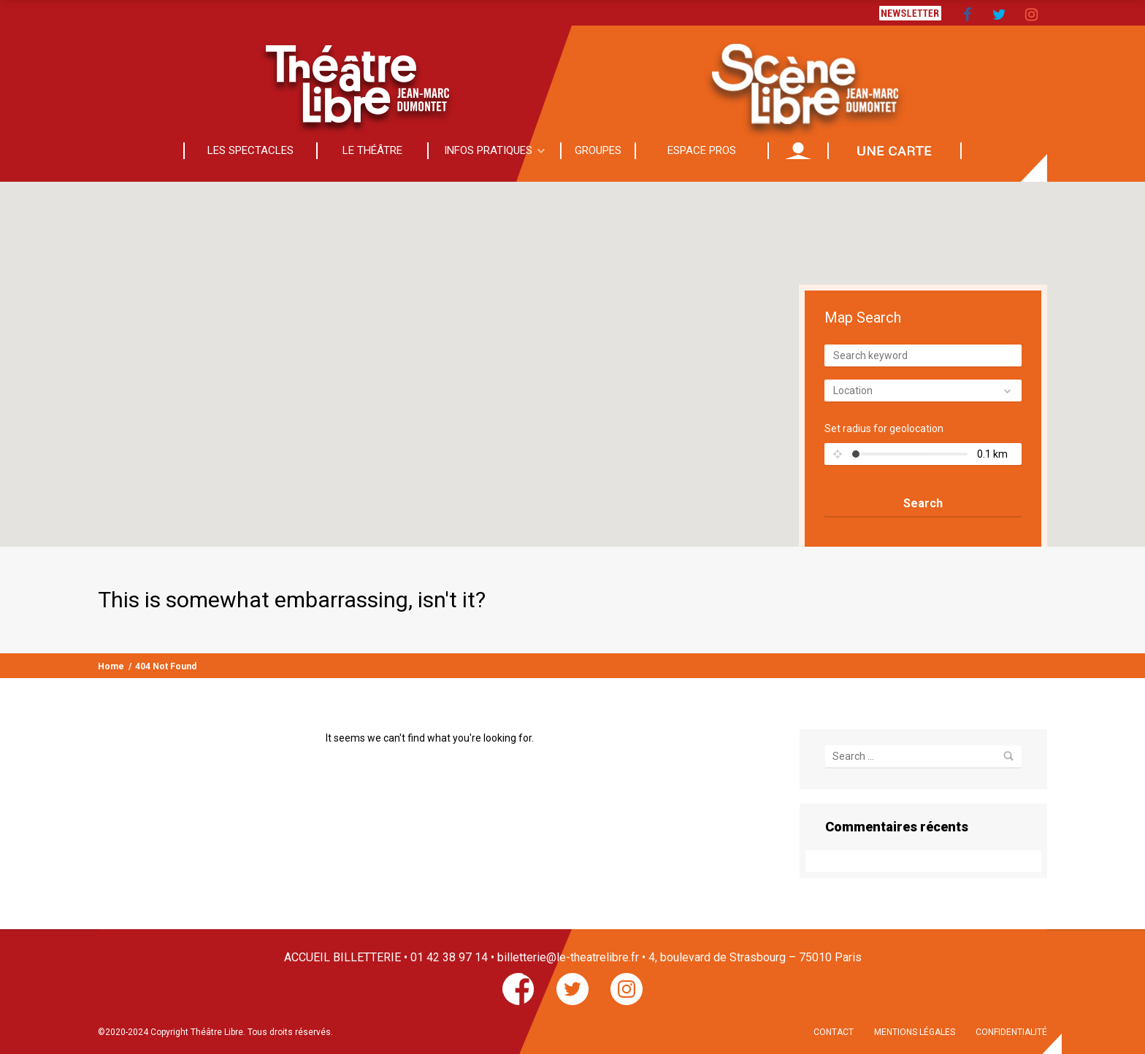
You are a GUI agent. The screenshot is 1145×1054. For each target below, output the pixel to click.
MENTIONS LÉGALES (914, 1032)
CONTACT (833, 1032)
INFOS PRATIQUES (488, 150)
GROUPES (598, 150)
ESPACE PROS (701, 150)
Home (111, 666)
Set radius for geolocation (883, 428)
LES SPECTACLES (250, 150)
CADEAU (894, 150)
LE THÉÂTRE (372, 150)
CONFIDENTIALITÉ (1011, 1032)
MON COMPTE (798, 150)
